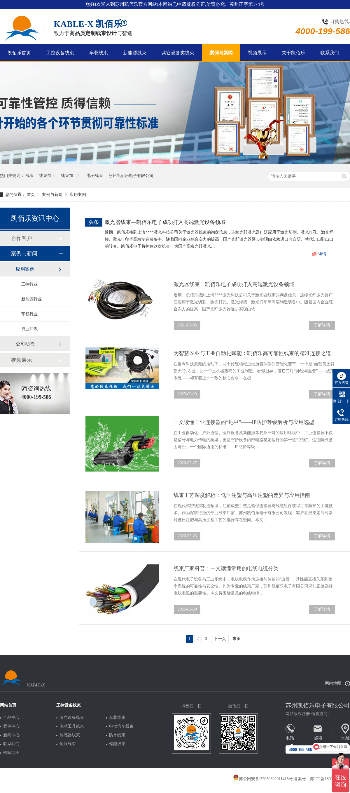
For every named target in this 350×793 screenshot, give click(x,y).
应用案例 (78, 194)
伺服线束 (68, 744)
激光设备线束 (72, 718)
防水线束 (117, 735)
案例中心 (11, 726)
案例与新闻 (221, 52)
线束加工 (47, 175)
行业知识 (29, 329)
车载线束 (98, 52)
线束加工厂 (71, 175)
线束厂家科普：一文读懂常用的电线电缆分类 (226, 568)
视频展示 (257, 52)
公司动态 (25, 343)
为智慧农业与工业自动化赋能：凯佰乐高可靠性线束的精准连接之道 (252, 353)
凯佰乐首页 (19, 52)
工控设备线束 (60, 52)
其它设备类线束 (178, 52)
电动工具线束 (72, 726)
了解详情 (322, 325)
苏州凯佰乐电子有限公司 (130, 175)
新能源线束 (134, 52)
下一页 (220, 639)
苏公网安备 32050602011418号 (263, 779)
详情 (322, 254)
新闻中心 (11, 735)
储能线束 (117, 744)
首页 (31, 194)
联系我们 (329, 52)
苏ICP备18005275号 (327, 779)
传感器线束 (70, 735)
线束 (30, 175)
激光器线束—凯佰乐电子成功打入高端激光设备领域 (165, 222)
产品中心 (11, 718)
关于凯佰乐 (293, 52)
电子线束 (95, 175)
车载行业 (29, 314)
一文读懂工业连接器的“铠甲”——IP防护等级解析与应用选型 (244, 422)
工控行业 (29, 284)
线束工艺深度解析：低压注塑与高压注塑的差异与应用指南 (242, 495)
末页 (236, 639)
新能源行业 (31, 299)
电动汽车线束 (121, 726)
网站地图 (333, 683)
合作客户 (21, 238)
